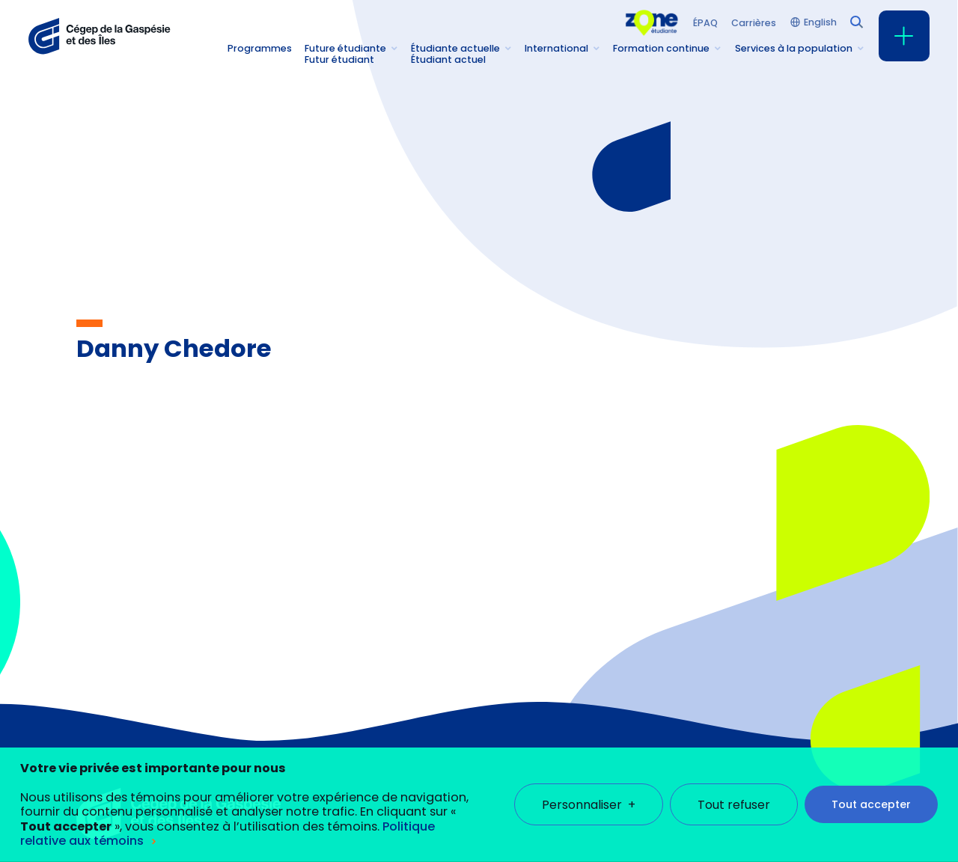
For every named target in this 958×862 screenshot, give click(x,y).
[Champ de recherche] (855, 21)
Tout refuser (734, 789)
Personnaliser (588, 789)
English (820, 22)
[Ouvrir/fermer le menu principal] (904, 35)
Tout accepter (871, 789)
